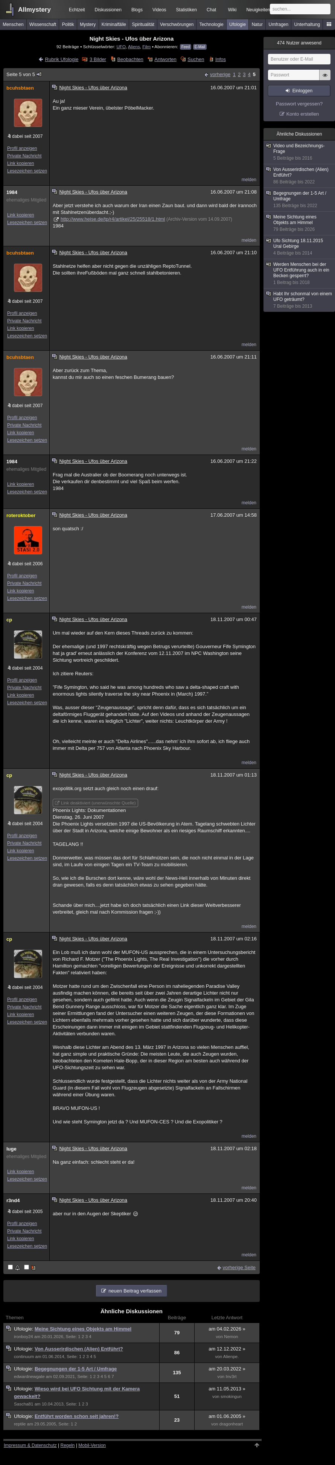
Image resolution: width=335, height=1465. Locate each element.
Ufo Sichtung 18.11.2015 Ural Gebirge (299, 247)
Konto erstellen (302, 114)
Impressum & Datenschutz (30, 1445)
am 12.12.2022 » (227, 1349)
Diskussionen (108, 9)
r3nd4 (13, 1200)
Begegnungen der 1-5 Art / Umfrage (76, 1369)
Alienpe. (231, 1356)
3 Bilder (98, 59)
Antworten (165, 59)
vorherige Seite (239, 1267)
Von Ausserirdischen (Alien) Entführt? (79, 1349)
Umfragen (279, 24)
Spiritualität (143, 24)
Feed (185, 47)
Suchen (195, 59)
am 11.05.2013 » (227, 1389)
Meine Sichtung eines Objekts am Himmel (83, 1329)
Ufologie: (24, 1329)
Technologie (211, 24)
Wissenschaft (42, 24)
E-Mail (200, 47)
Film (146, 46)
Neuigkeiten (258, 9)
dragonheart (231, 1424)
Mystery (88, 24)
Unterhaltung (307, 24)
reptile (20, 1424)
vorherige (220, 74)
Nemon (231, 1336)
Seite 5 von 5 (24, 74)
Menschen (13, 24)
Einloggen (302, 90)
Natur (257, 24)
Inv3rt (230, 1376)
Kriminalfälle (114, 24)
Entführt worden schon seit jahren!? (77, 1416)
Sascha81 (23, 1404)
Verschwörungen (176, 24)
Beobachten (130, 59)
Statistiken (186, 9)
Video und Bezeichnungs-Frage (299, 152)
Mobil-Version (92, 1445)
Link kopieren (20, 163)
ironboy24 (23, 1336)
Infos (220, 59)
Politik (68, 24)
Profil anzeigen (22, 148)
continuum (24, 1356)
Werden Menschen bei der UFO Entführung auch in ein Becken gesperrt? (299, 273)
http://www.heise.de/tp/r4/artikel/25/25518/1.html (113, 219)
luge (11, 1149)
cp (9, 620)
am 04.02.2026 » (227, 1329)
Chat (211, 9)
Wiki (232, 9)
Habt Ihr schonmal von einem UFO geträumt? (299, 300)
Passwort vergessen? (299, 104)
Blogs (137, 9)
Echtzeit (77, 9)
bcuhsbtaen (20, 88)
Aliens (134, 46)
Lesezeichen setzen (27, 171)
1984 (11, 192)
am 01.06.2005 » (227, 1416)
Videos (159, 9)
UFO (121, 46)
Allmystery (34, 9)
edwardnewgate (29, 1376)
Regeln (68, 1445)
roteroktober (20, 515)
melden (249, 179)
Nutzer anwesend (299, 43)
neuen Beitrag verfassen (134, 1291)
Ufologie (237, 24)
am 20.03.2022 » (227, 1369)
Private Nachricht (24, 156)
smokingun (231, 1396)
